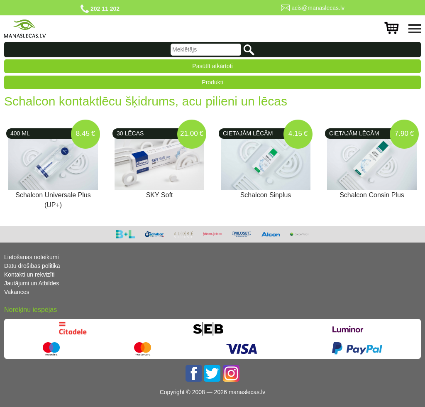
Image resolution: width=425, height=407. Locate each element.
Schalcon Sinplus (265, 195)
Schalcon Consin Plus (372, 195)
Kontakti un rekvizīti (29, 274)
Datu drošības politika (32, 265)
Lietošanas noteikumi (31, 257)
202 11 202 (105, 8)
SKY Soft (159, 195)
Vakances (16, 292)
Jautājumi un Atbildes (31, 283)
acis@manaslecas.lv (317, 8)
